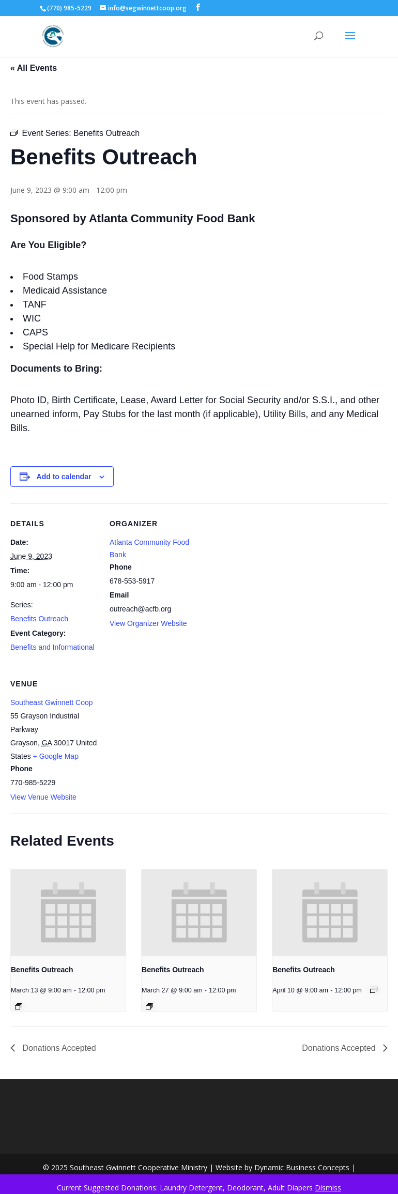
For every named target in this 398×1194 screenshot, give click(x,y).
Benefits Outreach (39, 619)
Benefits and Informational (52, 647)
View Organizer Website (148, 623)
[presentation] (68, 912)
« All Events (33, 68)
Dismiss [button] (328, 1187)
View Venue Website (43, 797)
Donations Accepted (58, 1048)
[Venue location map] (164, 734)
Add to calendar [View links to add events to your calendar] (64, 476)
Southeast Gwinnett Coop (51, 702)
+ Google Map (56, 756)
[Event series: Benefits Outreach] (18, 1006)
